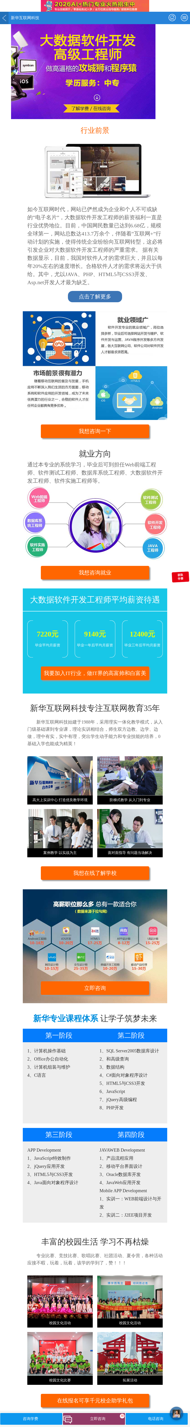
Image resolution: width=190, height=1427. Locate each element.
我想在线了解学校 (95, 873)
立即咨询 (95, 988)
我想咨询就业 (95, 573)
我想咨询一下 (95, 431)
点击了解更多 (95, 297)
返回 (4, 18)
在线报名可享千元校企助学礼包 (95, 1401)
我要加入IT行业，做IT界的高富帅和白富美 (95, 673)
